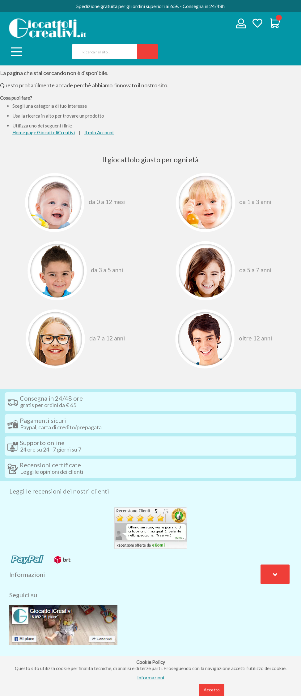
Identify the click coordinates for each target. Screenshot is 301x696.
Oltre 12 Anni (223, 339)
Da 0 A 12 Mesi (75, 202)
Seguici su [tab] (23, 594)
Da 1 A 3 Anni (224, 202)
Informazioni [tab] (27, 574)
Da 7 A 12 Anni (75, 339)
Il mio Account (99, 132)
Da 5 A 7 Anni (224, 270)
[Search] (147, 51)
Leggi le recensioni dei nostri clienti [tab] (59, 491)
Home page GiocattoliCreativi (43, 132)
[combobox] (102, 51)
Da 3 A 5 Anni (75, 270)
